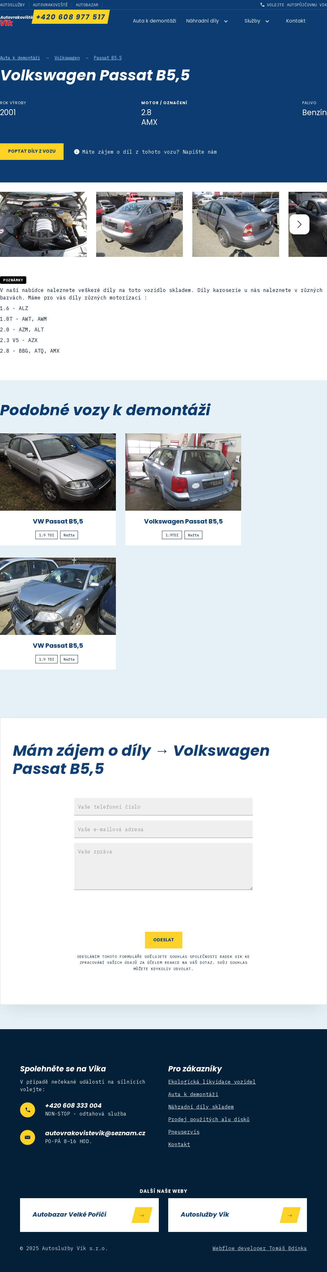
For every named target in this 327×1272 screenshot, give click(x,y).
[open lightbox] (43, 224)
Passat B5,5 (108, 58)
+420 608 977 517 (70, 17)
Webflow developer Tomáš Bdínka (260, 1248)
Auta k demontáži (154, 21)
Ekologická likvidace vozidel (212, 1082)
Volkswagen (67, 58)
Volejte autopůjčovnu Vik (297, 5)
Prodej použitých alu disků (209, 1119)
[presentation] (163, 929)
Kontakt (296, 21)
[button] (210, 22)
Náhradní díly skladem (201, 1107)
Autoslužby (12, 5)
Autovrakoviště (50, 5)
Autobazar (87, 5)
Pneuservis (184, 1132)
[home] (16, 21)
